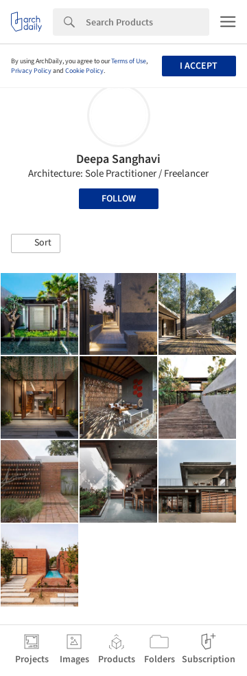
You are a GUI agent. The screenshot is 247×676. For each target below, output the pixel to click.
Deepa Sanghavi (118, 159)
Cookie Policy (84, 71)
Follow (119, 199)
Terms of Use (128, 61)
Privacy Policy (31, 71)
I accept (198, 66)
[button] (35, 243)
